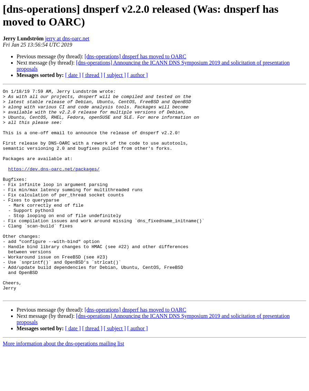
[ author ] (137, 75)
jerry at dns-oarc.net (67, 38)
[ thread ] (92, 75)
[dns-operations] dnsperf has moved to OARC (135, 56)
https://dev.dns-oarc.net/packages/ (54, 185)
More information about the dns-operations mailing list (63, 385)
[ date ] (73, 75)
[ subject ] (115, 75)
